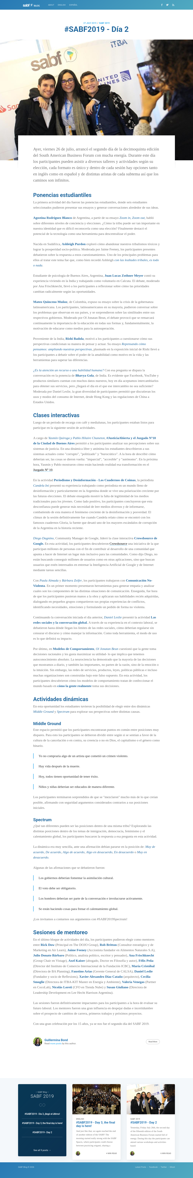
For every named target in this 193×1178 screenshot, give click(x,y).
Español (73, 5)
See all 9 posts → (42, 1150)
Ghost (172, 1167)
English (62, 5)
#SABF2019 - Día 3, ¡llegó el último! (42, 1110)
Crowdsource (118, 543)
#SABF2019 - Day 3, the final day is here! (42, 1119)
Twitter (164, 1167)
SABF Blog (22, 1167)
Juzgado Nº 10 (42, 470)
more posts (56, 1043)
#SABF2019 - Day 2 (42, 1128)
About (51, 5)
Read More (153, 1042)
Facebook (153, 1167)
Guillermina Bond (56, 1040)
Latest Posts (140, 1167)
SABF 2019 (104, 23)
